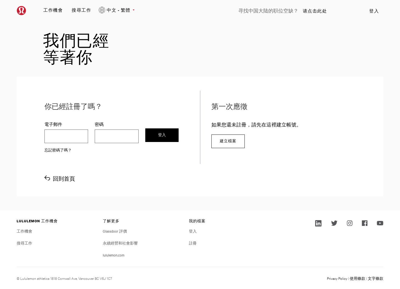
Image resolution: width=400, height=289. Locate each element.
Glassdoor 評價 (115, 230)
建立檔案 (228, 141)
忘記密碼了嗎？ (58, 149)
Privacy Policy (337, 278)
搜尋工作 (81, 10)
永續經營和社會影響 (120, 242)
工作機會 (53, 10)
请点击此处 (315, 11)
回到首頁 (64, 178)
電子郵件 (53, 124)
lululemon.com (113, 254)
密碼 (99, 124)
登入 (374, 11)
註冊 (193, 242)
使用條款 (357, 278)
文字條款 (375, 278)
